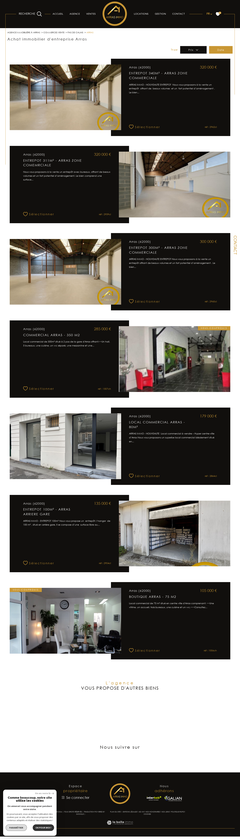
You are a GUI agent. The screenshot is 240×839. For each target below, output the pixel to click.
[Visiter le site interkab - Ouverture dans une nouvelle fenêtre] (154, 813)
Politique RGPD (177, 826)
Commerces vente (57, 32)
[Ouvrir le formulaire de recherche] (30, 14)
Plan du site (115, 826)
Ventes (91, 14)
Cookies (147, 828)
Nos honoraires (152, 826)
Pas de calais (80, 32)
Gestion (160, 14)
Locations (141, 14)
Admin (141, 826)
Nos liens (165, 826)
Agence (75, 14)
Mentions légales (129, 826)
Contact (178, 14)
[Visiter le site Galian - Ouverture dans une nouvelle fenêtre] (173, 812)
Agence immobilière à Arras (25, 32)
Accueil (58, 14)
